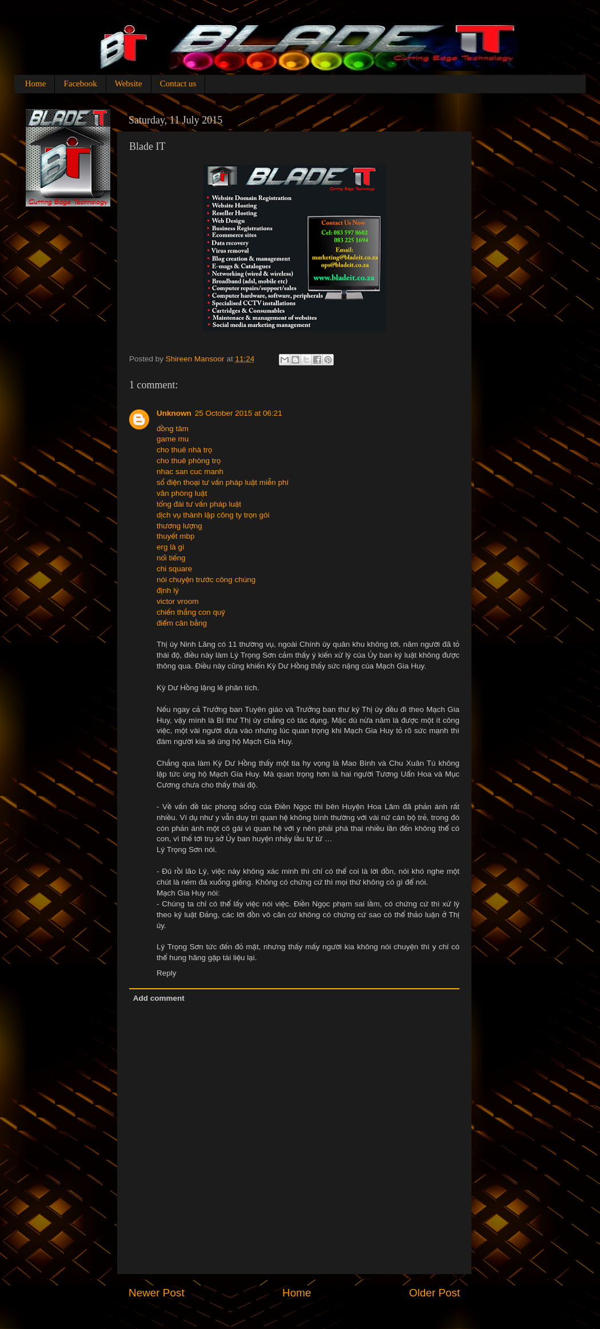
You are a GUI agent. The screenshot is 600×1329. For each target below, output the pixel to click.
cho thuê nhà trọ (184, 449)
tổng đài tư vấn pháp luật (199, 504)
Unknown (174, 413)
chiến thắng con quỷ (191, 612)
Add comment (159, 998)
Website (128, 83)
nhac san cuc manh (190, 471)
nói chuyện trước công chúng (206, 579)
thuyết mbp (175, 536)
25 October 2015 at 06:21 (238, 413)
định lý (168, 590)
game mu (173, 439)
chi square (174, 568)
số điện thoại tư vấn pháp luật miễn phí (223, 482)
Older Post (434, 1293)
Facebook (80, 83)
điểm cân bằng (182, 623)
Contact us (178, 83)
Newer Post (157, 1293)
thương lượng (179, 526)
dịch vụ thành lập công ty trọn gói (213, 515)
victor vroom (178, 601)
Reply (167, 973)
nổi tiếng (171, 558)
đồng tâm (173, 428)
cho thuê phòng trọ (189, 460)
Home (35, 83)
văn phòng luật (182, 493)
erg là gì (171, 547)
